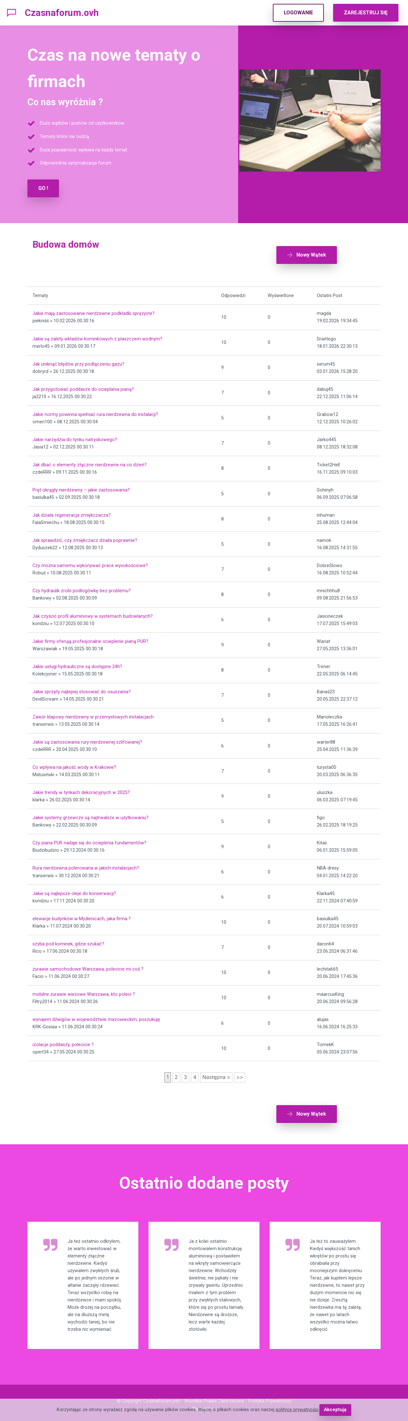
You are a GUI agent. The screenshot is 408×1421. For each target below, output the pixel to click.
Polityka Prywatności (269, 1397)
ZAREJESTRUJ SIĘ (366, 13)
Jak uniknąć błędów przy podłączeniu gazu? (78, 362)
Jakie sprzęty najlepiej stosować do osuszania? (82, 689)
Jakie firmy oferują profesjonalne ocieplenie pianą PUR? (90, 639)
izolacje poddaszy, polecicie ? (63, 1043)
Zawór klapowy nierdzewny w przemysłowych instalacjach (93, 715)
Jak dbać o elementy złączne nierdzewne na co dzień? (90, 462)
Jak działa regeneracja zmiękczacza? (72, 513)
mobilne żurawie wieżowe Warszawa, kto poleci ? (84, 992)
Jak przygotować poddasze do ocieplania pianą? (83, 387)
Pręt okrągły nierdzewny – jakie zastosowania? (81, 488)
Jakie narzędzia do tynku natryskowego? (75, 437)
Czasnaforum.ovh (62, 12)
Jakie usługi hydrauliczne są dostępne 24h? (77, 664)
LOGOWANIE (298, 13)
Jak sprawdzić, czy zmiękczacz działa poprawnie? (85, 538)
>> (239, 1075)
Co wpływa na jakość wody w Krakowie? (74, 765)
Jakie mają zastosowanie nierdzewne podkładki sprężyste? (94, 311)
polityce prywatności (297, 1410)
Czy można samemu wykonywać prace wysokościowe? (90, 563)
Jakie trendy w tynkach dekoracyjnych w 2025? (81, 790)
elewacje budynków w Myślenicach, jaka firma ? (82, 916)
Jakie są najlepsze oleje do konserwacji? (74, 891)
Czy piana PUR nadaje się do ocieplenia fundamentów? (89, 841)
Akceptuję (335, 1410)
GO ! (43, 188)
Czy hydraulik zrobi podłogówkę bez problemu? (82, 589)
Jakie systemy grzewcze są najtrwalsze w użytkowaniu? (91, 816)
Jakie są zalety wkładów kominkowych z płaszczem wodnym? (97, 336)
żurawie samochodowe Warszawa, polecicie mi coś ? (88, 967)
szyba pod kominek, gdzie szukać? (68, 941)
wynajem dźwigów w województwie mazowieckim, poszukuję (96, 1017)
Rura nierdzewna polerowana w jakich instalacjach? (86, 866)
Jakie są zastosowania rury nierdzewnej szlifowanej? (87, 740)
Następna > (216, 1075)
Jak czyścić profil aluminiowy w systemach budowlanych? (93, 614)
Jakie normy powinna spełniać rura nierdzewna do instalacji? (95, 412)
